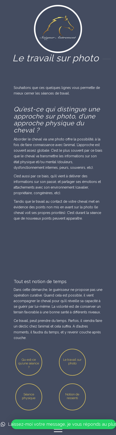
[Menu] (58, 429)
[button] (63, 424)
